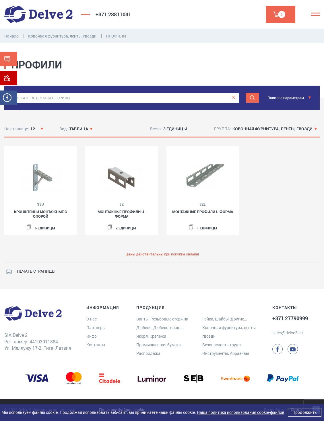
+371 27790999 (290, 318)
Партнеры (96, 327)
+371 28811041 (113, 14)
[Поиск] (252, 98)
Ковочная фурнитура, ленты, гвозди (62, 36)
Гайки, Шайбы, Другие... (224, 319)
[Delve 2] (38, 14)
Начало (11, 36)
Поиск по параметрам (285, 97)
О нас (91, 319)
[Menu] (315, 14)
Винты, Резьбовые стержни (162, 319)
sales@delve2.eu (287, 332)
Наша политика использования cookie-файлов (240, 412)
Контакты (95, 344)
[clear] (234, 98)
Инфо (91, 336)
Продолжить (304, 412)
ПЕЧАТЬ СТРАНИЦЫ (36, 271)
